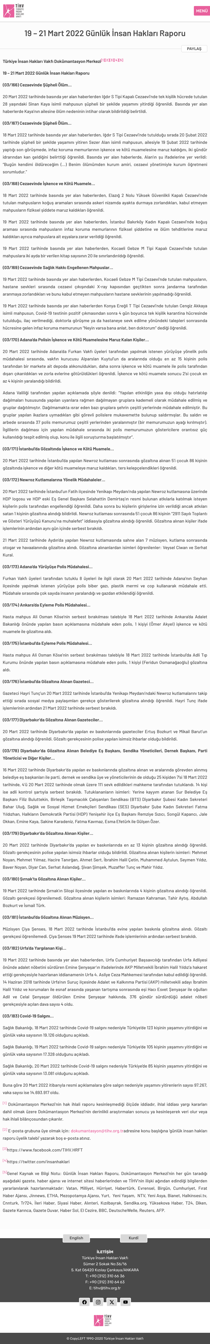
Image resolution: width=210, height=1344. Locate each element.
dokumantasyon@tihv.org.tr (97, 1129)
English (76, 1236)
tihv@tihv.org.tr (107, 1286)
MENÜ (202, 10)
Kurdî (133, 1236)
